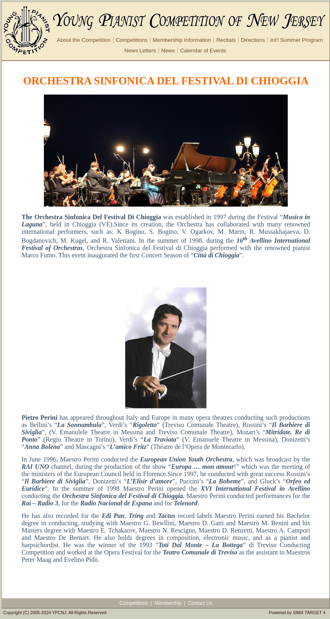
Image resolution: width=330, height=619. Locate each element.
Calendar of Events (203, 50)
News (168, 50)
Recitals (225, 40)
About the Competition (84, 40)
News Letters (140, 50)
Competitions (132, 40)
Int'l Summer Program (296, 40)
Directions (253, 40)
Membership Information (182, 40)
